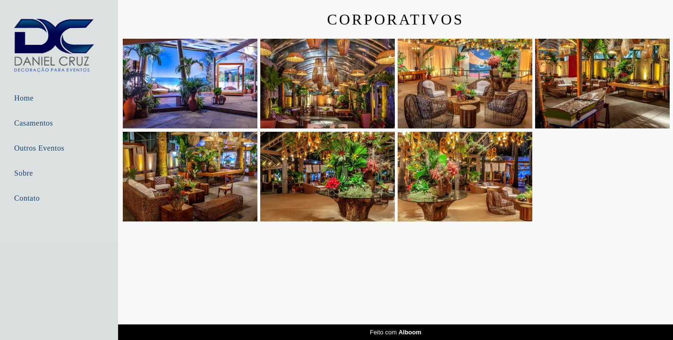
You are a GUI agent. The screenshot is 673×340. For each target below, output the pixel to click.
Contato (27, 198)
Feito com (395, 332)
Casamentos (33, 123)
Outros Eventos (39, 148)
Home (24, 98)
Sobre (23, 173)
